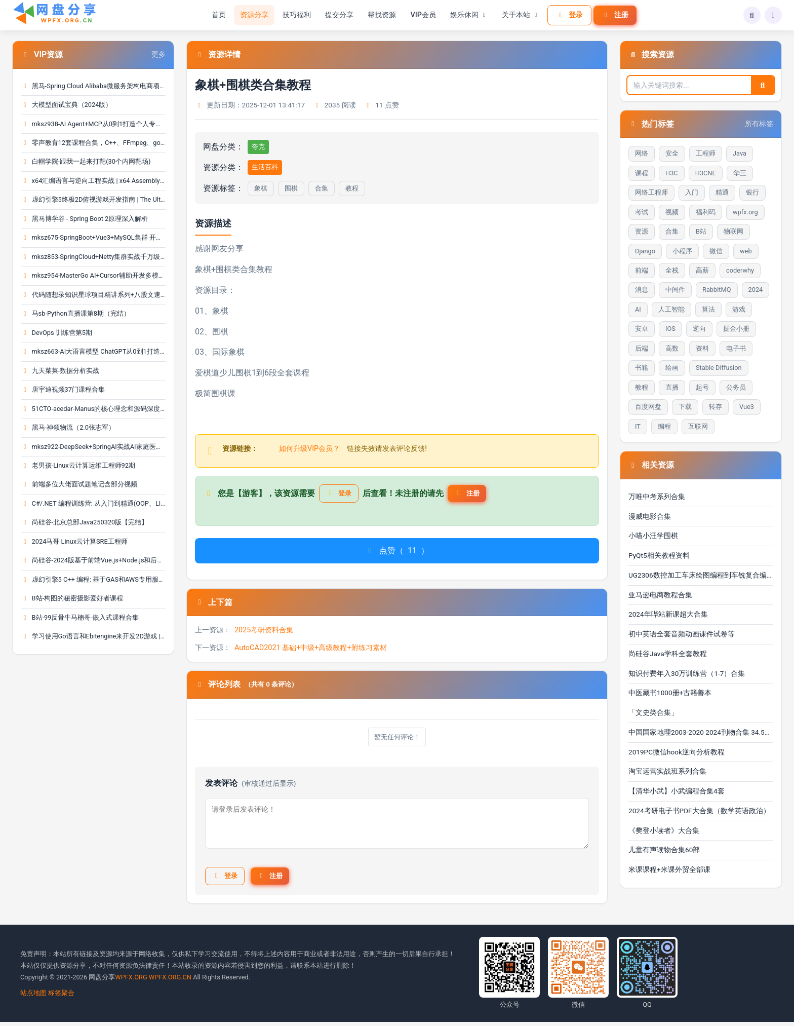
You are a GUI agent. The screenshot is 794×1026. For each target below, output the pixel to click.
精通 (722, 192)
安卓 (641, 328)
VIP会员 (421, 15)
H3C (671, 173)
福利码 (706, 212)
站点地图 (33, 997)
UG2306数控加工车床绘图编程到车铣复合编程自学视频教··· (700, 575)
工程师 (706, 153)
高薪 (702, 270)
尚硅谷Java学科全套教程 (667, 654)
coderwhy (740, 270)
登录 (567, 15)
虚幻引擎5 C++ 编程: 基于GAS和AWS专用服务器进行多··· (93, 579)
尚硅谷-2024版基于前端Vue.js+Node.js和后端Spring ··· (93, 560)
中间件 (675, 289)
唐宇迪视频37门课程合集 (63, 389)
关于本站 (518, 15)
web (746, 251)
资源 (641, 231)
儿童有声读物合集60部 (664, 850)
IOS (670, 328)
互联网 (698, 426)
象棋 (260, 188)
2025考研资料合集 (263, 632)
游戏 (738, 309)
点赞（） (397, 552)
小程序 (682, 251)
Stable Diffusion (719, 367)
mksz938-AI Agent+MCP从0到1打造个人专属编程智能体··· (93, 124)
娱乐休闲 (467, 15)
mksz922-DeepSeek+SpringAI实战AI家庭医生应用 (93, 446)
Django (645, 251)
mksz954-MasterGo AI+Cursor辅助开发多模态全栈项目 (93, 275)
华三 (739, 173)
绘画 (672, 367)
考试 (641, 212)
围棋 (291, 188)
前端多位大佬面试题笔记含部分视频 (79, 484)
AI (638, 309)
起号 (702, 387)
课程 (641, 173)
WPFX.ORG (131, 981)
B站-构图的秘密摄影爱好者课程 (72, 598)
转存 (715, 406)
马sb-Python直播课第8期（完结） (75, 313)
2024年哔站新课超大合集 (668, 614)
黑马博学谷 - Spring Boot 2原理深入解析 (84, 218)
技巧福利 (295, 15)
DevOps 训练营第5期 (56, 332)
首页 (217, 15)
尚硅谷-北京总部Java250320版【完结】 (84, 522)
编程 (664, 426)
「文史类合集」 (653, 712)
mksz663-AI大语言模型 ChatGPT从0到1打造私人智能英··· (93, 351)
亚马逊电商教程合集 (660, 595)
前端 (641, 270)
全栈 (672, 270)
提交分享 (338, 15)
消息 (641, 289)
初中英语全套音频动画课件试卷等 (681, 634)
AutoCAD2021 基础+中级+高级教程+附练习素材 (310, 649)
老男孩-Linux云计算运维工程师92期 (78, 465)
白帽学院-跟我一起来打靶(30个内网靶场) (85, 161)
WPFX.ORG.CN (170, 981)
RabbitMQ (716, 289)
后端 (641, 348)
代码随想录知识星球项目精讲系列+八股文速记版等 (93, 294)
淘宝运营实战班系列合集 (667, 771)
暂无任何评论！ (397, 739)
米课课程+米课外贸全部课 (669, 869)
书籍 (641, 367)
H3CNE (705, 173)
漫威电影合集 (649, 516)
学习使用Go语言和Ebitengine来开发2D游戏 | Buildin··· (93, 636)
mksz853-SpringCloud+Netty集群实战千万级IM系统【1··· (93, 256)
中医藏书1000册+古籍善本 (669, 693)
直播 (672, 387)
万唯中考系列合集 (656, 496)
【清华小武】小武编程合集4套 (676, 791)
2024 (755, 289)
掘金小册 (736, 328)
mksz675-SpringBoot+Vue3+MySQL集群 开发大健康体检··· (93, 237)
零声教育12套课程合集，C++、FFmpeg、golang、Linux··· (93, 142)
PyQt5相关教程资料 (659, 555)
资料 (702, 348)
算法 (708, 309)
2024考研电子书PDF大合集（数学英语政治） (699, 811)
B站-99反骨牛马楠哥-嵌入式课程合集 (80, 617)
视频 (672, 212)
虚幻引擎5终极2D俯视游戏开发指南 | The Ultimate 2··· (93, 199)
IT (638, 426)
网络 (641, 153)
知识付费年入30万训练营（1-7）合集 (686, 673)
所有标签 (759, 124)
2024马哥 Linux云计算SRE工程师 (74, 541)
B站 (701, 231)
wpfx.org (745, 212)
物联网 (733, 231)
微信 (716, 251)
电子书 (736, 348)
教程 (352, 188)
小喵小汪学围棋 (653, 535)
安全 (672, 153)
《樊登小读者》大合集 (663, 830)
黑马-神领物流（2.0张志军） (68, 427)
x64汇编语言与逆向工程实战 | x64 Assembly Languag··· (93, 180)
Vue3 (746, 406)
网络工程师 (651, 192)
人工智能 (671, 309)
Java (739, 153)
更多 (158, 54)
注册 (613, 15)
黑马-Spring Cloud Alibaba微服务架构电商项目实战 (93, 86)
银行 (752, 192)
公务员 (736, 387)
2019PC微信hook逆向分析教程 (676, 752)
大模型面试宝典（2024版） (66, 104)
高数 (672, 348)
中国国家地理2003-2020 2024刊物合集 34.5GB (700, 732)
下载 (685, 406)
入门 (691, 192)
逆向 (699, 328)
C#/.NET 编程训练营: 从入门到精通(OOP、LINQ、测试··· (93, 503)
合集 (321, 188)
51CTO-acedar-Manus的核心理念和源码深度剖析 (93, 408)
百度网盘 (648, 406)
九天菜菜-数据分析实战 (60, 370)
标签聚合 (61, 997)
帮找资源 (380, 15)
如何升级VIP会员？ (309, 448)
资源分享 (253, 15)
